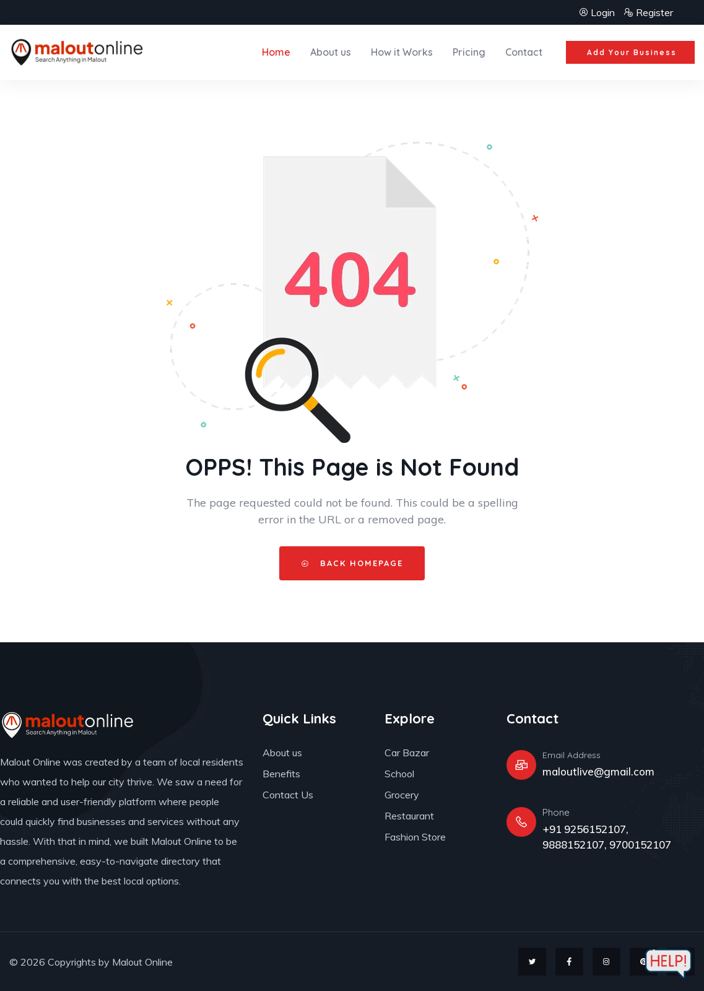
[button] (630, 52)
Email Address (571, 755)
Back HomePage (352, 563)
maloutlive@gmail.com (598, 771)
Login (597, 12)
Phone (556, 812)
